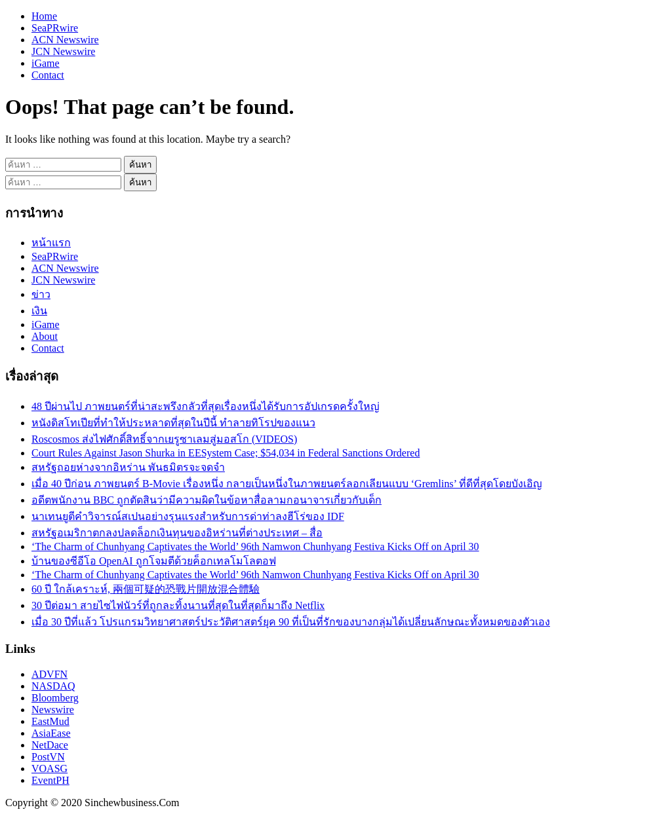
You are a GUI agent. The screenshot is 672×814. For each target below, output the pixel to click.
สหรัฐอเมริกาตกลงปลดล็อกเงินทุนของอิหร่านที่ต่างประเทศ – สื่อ (177, 532)
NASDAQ (53, 686)
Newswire (52, 709)
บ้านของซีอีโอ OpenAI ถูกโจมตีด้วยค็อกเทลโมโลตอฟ (153, 560)
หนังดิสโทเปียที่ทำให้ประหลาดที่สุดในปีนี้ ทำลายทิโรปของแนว (173, 422)
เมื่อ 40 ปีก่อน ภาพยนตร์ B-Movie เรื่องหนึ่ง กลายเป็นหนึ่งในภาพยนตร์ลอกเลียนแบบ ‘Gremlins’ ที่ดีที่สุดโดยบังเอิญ (286, 483)
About (44, 336)
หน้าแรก (51, 242)
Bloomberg (55, 697)
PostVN (48, 756)
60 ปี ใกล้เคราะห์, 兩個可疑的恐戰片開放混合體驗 (145, 589)
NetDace (49, 744)
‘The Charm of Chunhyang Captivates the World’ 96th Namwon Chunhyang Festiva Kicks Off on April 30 (255, 546)
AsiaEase (51, 733)
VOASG (49, 768)
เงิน (39, 310)
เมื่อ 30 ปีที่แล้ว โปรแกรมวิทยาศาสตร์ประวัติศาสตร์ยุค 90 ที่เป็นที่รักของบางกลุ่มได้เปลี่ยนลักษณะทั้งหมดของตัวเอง (290, 621)
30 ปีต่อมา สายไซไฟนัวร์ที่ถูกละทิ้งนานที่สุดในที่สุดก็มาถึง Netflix (178, 605)
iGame (45, 63)
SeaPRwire (54, 27)
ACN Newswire (65, 39)
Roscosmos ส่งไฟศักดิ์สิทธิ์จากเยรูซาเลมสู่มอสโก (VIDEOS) (164, 439)
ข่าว (40, 294)
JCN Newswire (63, 51)
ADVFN (49, 674)
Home (44, 16)
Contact (47, 75)
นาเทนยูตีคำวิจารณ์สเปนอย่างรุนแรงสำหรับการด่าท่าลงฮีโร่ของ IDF (187, 516)
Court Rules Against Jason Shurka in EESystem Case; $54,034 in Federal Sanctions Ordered (225, 452)
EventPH (50, 780)
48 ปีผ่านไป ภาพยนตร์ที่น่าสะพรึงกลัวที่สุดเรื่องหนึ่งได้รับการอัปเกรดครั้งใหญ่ (205, 406)
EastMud (50, 721)
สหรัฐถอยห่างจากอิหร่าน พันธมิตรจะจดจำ (128, 467)
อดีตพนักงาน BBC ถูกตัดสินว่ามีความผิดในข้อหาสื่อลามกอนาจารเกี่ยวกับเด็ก (206, 500)
